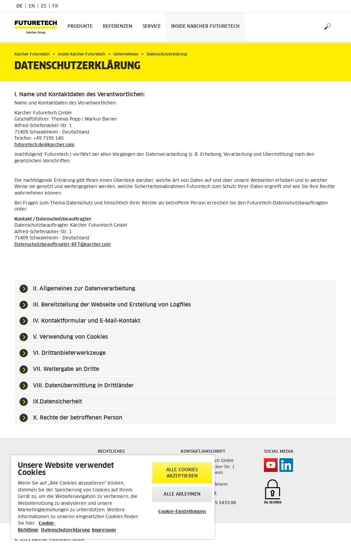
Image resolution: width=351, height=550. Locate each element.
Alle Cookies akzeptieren (182, 473)
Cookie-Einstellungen (182, 512)
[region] (113, 497)
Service (152, 26)
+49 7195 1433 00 (217, 503)
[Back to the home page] (38, 27)
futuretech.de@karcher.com (44, 145)
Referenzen (117, 26)
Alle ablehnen (182, 494)
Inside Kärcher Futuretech (205, 26)
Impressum (104, 530)
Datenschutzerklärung (65, 530)
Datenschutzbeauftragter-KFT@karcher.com (62, 244)
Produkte (80, 26)
